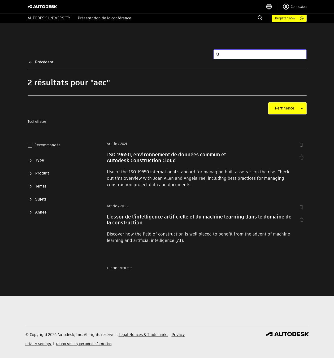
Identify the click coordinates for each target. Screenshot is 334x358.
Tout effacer (37, 121)
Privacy (178, 334)
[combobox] (284, 108)
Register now (285, 18)
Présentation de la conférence (104, 18)
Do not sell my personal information (84, 343)
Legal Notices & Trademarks (143, 334)
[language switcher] (272, 7)
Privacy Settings (38, 343)
